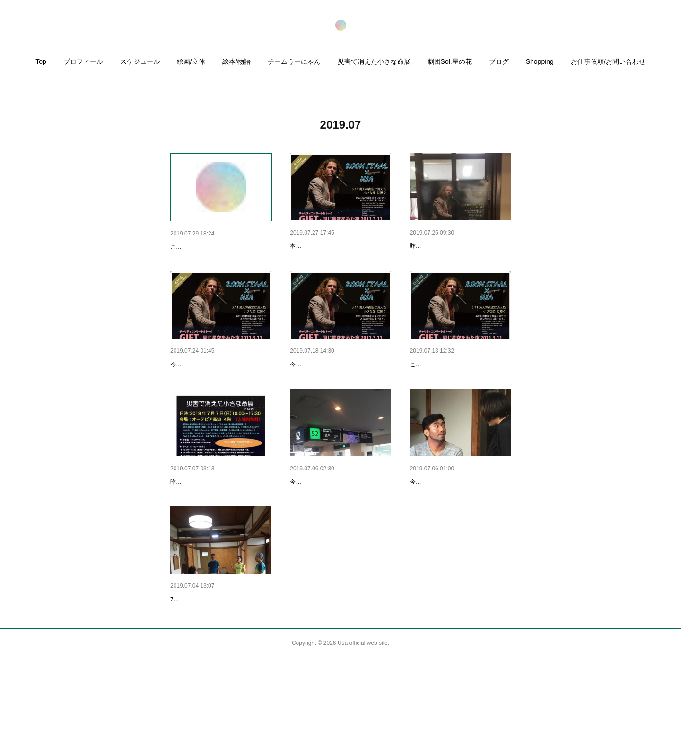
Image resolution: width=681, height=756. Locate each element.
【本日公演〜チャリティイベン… (339, 246)
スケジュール (140, 61)
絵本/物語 (236, 61)
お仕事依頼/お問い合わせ (608, 61)
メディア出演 (190, 247)
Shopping (540, 61)
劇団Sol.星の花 (450, 61)
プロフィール (83, 61)
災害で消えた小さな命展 (374, 61)
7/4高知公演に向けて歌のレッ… (217, 673)
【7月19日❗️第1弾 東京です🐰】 (459, 389)
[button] (40, 64)
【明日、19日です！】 (323, 389)
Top (40, 61)
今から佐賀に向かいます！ (210, 389)
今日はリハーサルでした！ (324, 403)
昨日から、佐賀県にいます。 (453, 246)
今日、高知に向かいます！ (449, 531)
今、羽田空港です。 (319, 531)
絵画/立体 (191, 61)
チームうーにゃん (294, 61)
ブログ (499, 61)
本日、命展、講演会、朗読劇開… (220, 531)
